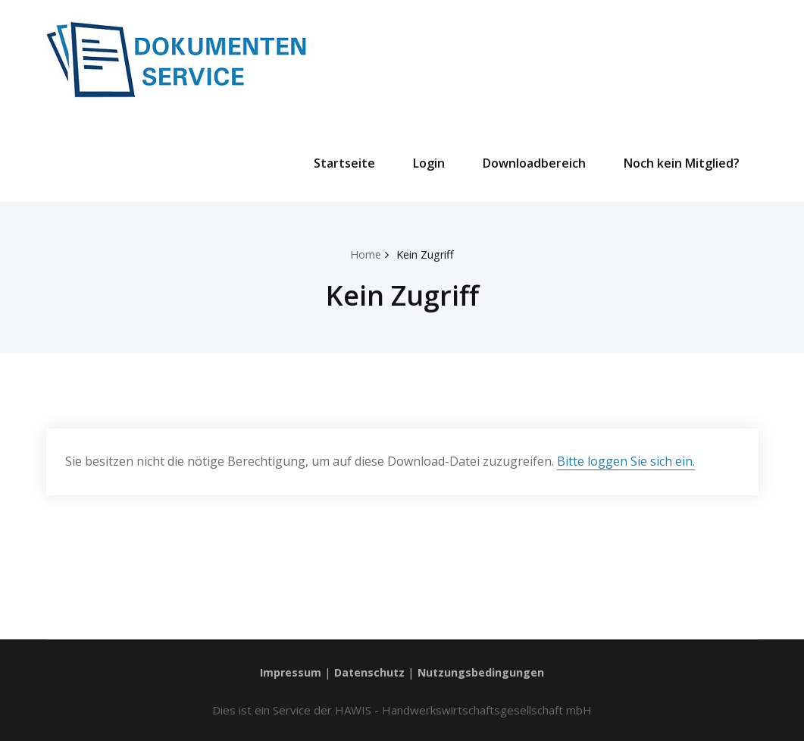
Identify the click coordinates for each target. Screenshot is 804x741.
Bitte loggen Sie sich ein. (626, 461)
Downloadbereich (534, 163)
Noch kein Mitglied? (682, 163)
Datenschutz (369, 671)
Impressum (288, 671)
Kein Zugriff (426, 254)
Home (365, 254)
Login (429, 163)
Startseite (344, 163)
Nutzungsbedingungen (483, 671)
